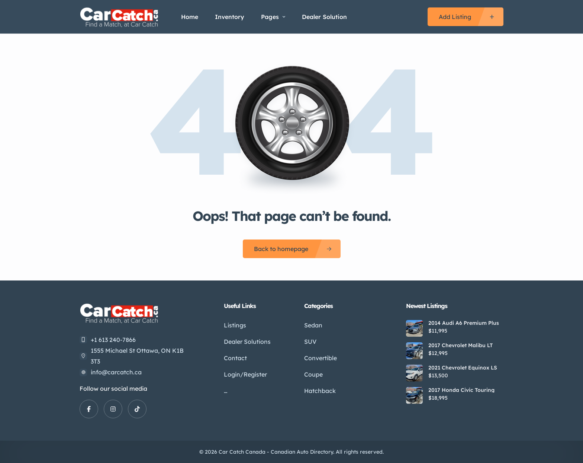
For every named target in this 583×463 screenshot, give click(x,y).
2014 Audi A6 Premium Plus (463, 323)
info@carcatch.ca (116, 372)
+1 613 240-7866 (113, 339)
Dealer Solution (324, 16)
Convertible (320, 358)
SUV (310, 341)
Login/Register (245, 374)
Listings (235, 325)
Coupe (313, 374)
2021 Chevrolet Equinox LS (462, 367)
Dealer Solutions (247, 341)
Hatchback (320, 390)
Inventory (229, 16)
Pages (273, 16)
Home (189, 16)
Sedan (313, 325)
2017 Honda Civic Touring (461, 390)
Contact (235, 358)
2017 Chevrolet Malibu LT (460, 345)
